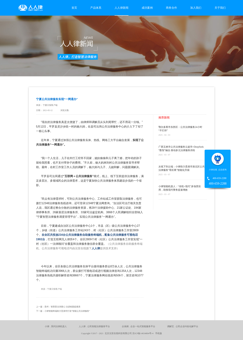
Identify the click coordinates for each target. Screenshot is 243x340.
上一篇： (58, 306)
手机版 (158, 333)
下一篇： (63, 311)
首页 (74, 7)
